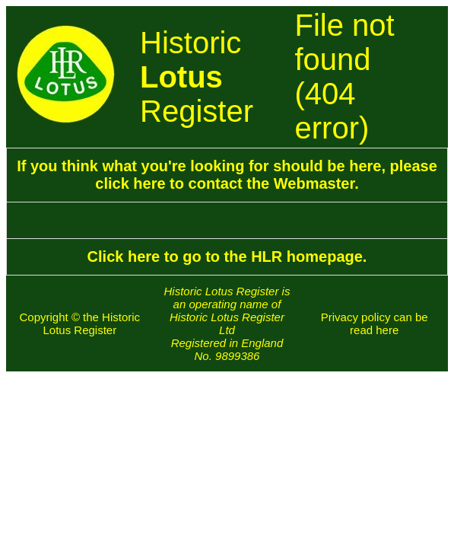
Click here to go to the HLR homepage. (227, 256)
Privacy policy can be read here (374, 323)
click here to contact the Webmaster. (226, 183)
